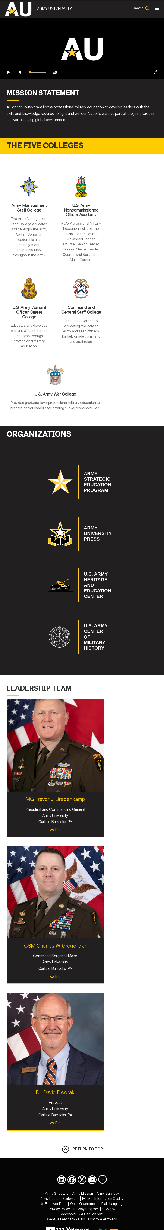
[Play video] (8, 103)
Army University (56, 8)
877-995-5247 (108, 1194)
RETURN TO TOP (82, 1109)
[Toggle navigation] (156, 9)
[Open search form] (140, 9)
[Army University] (22, 9)
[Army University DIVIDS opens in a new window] (102, 1139)
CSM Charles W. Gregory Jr (82, 904)
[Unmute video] (19, 103)
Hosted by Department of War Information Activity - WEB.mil (82, 1210)
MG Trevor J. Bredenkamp (82, 756)
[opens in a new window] (61, 1139)
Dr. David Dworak (82, 1052)
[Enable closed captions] (54, 103)
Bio (82, 786)
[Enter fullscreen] (155, 103)
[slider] (37, 103)
